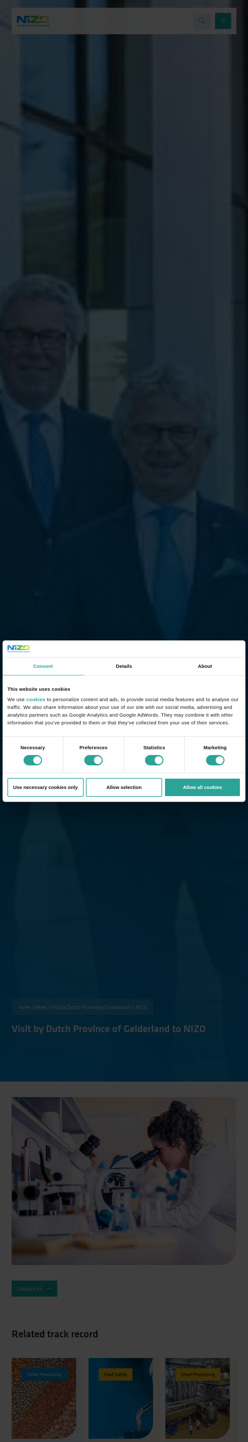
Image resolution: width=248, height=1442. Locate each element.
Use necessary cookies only (45, 787)
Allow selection (123, 787)
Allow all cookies (202, 787)
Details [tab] (124, 666)
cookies (35, 699)
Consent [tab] (43, 666)
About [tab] (205, 666)
